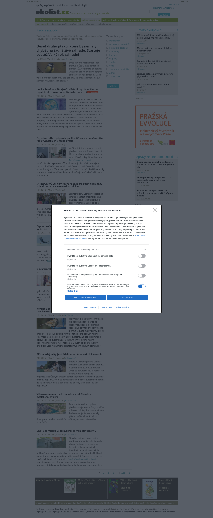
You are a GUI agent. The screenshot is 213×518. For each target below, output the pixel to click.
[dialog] (106, 259)
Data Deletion (90, 307)
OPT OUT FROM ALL (85, 297)
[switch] (142, 256)
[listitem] (106, 249)
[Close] (156, 210)
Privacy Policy (122, 307)
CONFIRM (127, 297)
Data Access (106, 307)
